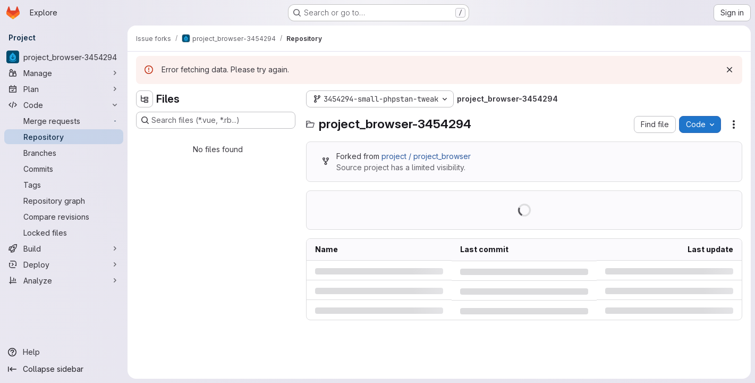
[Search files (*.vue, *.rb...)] (215, 120)
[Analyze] (63, 280)
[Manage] (63, 72)
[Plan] (63, 88)
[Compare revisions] (63, 216)
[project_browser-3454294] (63, 56)
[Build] (63, 248)
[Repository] (63, 136)
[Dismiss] (729, 69)
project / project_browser (426, 156)
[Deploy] (63, 264)
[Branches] (63, 152)
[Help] (63, 352)
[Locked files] (63, 232)
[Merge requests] (63, 120)
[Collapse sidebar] (63, 369)
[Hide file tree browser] (144, 98)
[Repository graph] (63, 200)
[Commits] (63, 168)
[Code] (63, 104)
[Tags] (63, 184)
